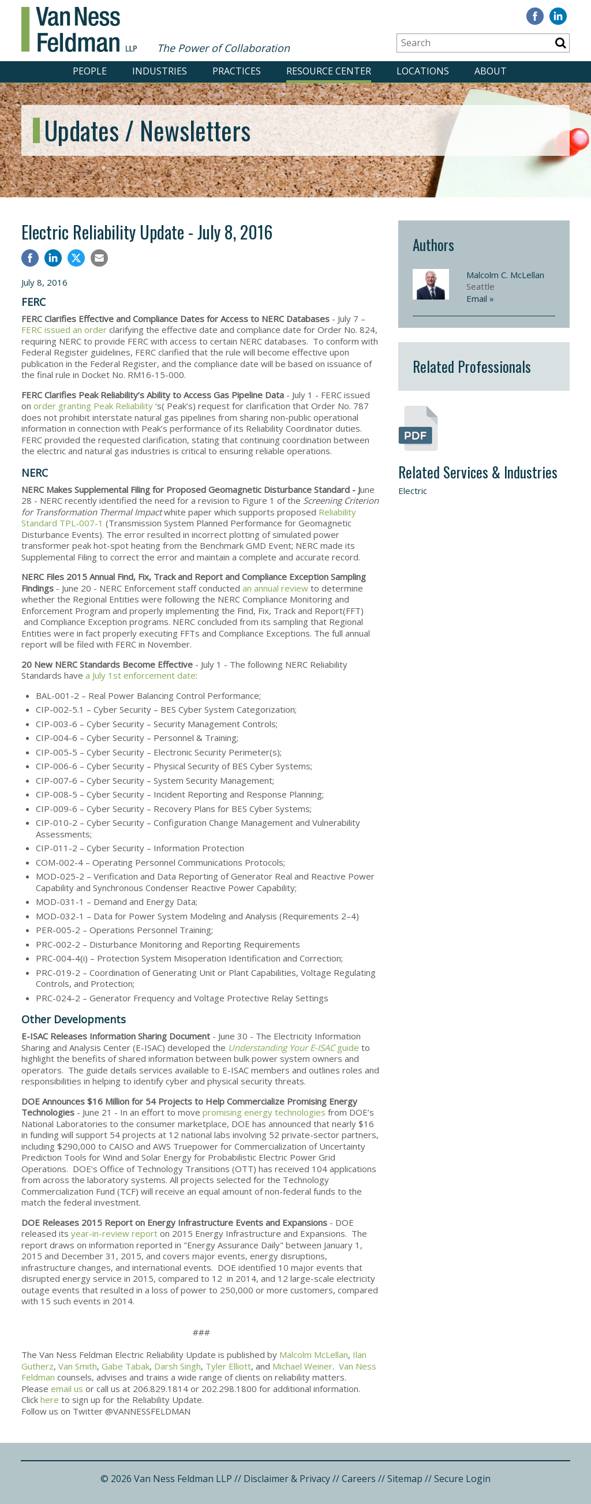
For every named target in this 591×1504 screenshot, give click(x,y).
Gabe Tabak (125, 1366)
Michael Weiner (302, 1366)
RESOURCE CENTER (328, 71)
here (49, 1399)
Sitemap (404, 1478)
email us (67, 1388)
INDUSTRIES (159, 71)
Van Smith (77, 1366)
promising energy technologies (264, 1112)
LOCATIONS (423, 71)
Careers (359, 1478)
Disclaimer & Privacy (287, 1478)
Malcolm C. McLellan (505, 274)
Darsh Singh (177, 1366)
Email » (480, 298)
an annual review (275, 588)
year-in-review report (114, 1233)
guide (293, 1047)
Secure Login (462, 1478)
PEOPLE (90, 71)
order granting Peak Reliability (93, 405)
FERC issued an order (64, 329)
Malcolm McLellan (313, 1354)
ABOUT (490, 71)
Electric (412, 490)
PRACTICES (236, 71)
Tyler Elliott (228, 1366)
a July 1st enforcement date (140, 675)
